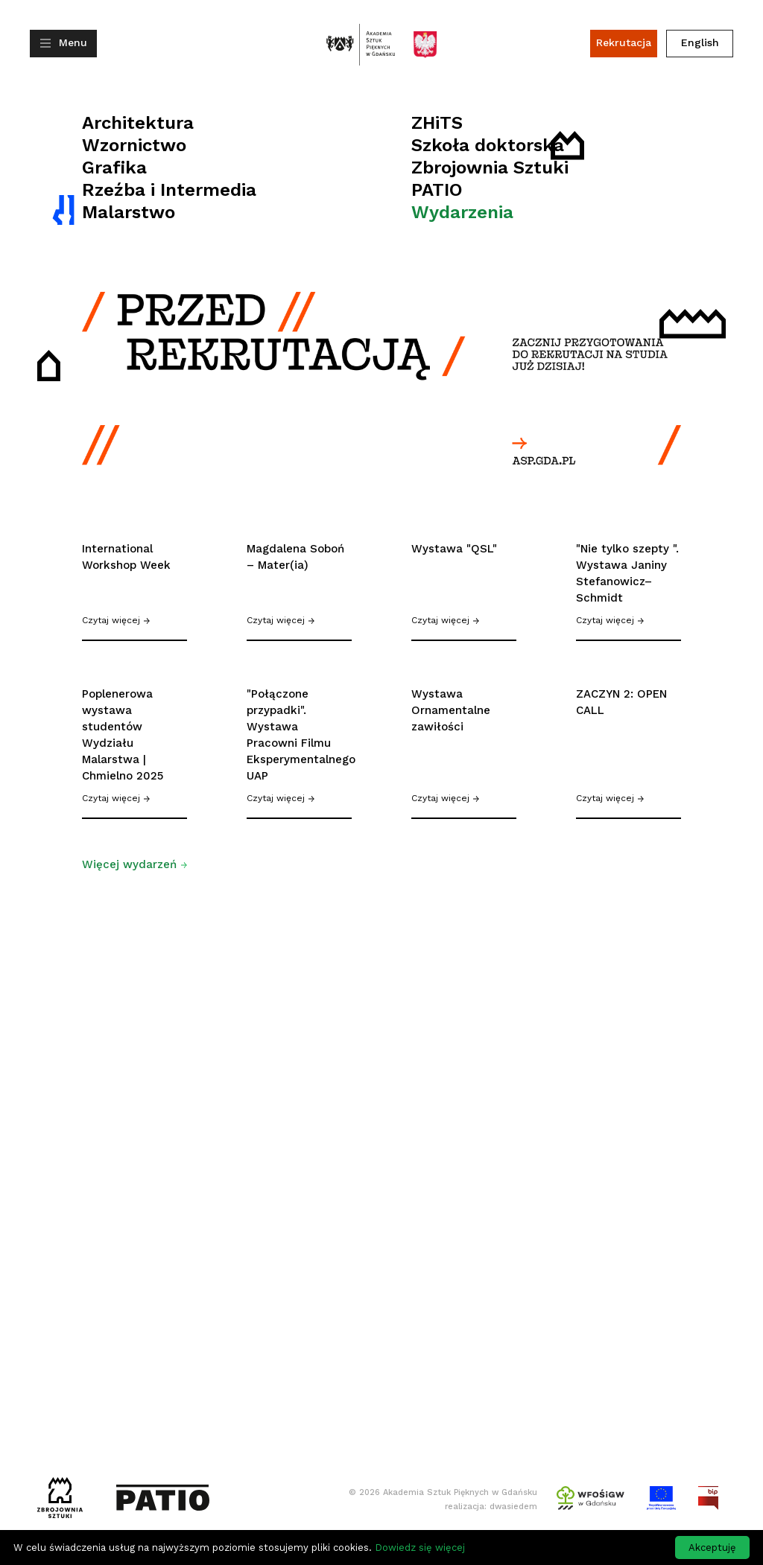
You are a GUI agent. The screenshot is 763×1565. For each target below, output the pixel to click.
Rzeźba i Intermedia (169, 189)
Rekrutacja (623, 42)
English (700, 42)
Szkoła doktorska (487, 145)
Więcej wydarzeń (134, 864)
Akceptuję (712, 1547)
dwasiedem (513, 1506)
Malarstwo (128, 212)
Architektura (138, 122)
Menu (73, 42)
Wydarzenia (462, 212)
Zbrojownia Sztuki (490, 167)
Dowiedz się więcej (420, 1547)
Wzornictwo (134, 145)
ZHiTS (437, 122)
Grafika (114, 167)
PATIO (437, 189)
